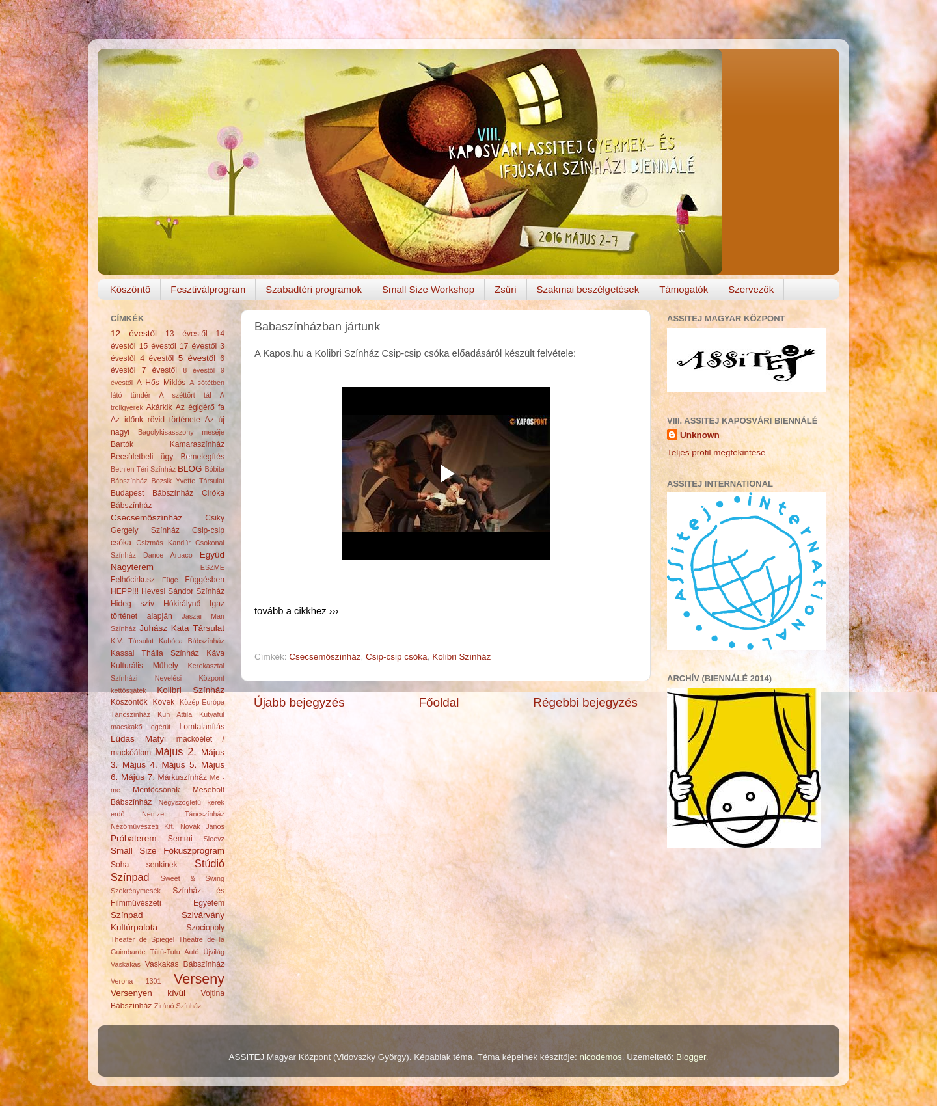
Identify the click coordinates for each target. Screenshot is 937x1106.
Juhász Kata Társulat (181, 628)
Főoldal (439, 702)
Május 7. (138, 777)
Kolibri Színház (461, 657)
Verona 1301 (136, 981)
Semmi (180, 838)
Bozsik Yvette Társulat (187, 481)
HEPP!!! (125, 591)
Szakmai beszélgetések (588, 289)
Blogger (691, 1057)
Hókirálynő (181, 603)
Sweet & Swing (192, 878)
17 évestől (198, 346)
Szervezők (751, 289)
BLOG (190, 469)
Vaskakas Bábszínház (184, 964)
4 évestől (157, 358)
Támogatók (683, 289)
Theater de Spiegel (142, 939)
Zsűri (505, 289)
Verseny (199, 979)
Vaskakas (126, 964)
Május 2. (176, 751)
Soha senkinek (144, 864)
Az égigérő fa (200, 407)
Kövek (163, 702)
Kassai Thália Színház (155, 653)
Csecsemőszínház (324, 657)
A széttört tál (185, 395)
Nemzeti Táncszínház (183, 814)
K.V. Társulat (132, 641)
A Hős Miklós (161, 382)
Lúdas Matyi (138, 739)
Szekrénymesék (136, 891)
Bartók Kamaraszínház (167, 444)
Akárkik (159, 407)
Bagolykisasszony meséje (181, 432)
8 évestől (199, 370)
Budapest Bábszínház (152, 493)
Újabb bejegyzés (299, 702)
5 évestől (196, 358)
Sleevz (214, 839)
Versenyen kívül (148, 993)
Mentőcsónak (156, 789)
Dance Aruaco (168, 555)
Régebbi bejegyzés (585, 702)
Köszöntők (129, 702)
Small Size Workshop (428, 289)
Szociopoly (205, 927)
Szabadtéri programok (313, 289)
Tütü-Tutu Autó (174, 952)
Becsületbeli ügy (142, 456)
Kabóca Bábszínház (191, 641)
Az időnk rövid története (155, 419)
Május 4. (139, 765)
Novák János (202, 826)
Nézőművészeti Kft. (143, 826)
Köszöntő (130, 289)
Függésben (204, 579)
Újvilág (214, 952)
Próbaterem (134, 838)
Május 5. (179, 765)
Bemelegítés (203, 456)
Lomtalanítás (202, 726)
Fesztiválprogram (207, 289)
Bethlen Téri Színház (143, 469)
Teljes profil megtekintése (716, 452)
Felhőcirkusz (133, 579)
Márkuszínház (183, 777)
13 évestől (186, 333)
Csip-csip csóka (397, 657)
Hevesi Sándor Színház (182, 591)
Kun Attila (174, 714)
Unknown (700, 435)
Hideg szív (132, 603)
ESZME (212, 567)
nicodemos (600, 1057)
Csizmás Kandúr (163, 542)
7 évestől (159, 370)
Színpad (127, 915)
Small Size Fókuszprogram (167, 851)
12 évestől (134, 333)
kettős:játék (128, 690)
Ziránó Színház (178, 1006)
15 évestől (157, 346)
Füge (170, 580)
